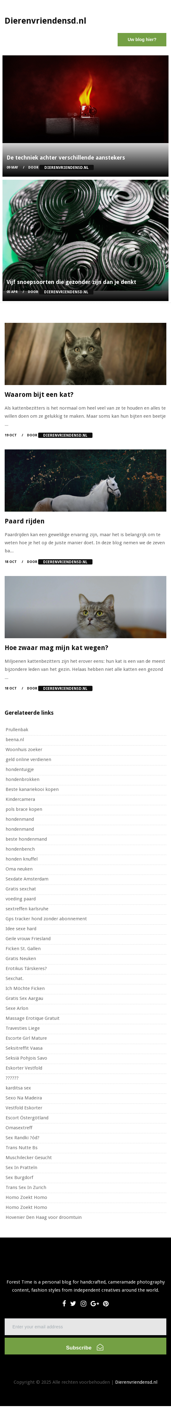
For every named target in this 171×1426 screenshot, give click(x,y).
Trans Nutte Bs (22, 1147)
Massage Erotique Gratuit (33, 1018)
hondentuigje (20, 769)
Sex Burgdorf (19, 1177)
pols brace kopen (24, 809)
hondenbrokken (22, 779)
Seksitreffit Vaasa (24, 1048)
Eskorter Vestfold (24, 1068)
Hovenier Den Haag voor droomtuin (44, 1217)
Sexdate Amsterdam (27, 879)
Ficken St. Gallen (23, 948)
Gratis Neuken (21, 958)
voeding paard (21, 899)
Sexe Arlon (17, 1008)
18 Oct (11, 562)
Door (61, 167)
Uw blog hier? (142, 39)
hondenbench (20, 849)
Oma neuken (19, 869)
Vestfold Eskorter (24, 1108)
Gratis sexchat (21, 889)
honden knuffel (22, 859)
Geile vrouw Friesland (28, 938)
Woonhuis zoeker (24, 749)
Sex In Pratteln (21, 1167)
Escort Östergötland (27, 1118)
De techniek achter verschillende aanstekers (66, 157)
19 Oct (11, 435)
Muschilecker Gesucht (29, 1157)
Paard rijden (25, 521)
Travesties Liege (23, 1028)
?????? (12, 1078)
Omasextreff (19, 1128)
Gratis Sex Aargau (24, 998)
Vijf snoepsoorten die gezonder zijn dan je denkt (71, 282)
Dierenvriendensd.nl (136, 1382)
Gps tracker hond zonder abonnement (46, 919)
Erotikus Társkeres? (26, 968)
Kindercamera (20, 799)
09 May (12, 167)
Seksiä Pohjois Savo (26, 1058)
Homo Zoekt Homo (26, 1197)
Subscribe (85, 1347)
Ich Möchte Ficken (25, 988)
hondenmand (20, 819)
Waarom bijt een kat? (39, 394)
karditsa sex (18, 1088)
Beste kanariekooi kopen (32, 789)
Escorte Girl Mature (26, 1038)
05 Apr (12, 292)
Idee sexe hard (21, 928)
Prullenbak (17, 729)
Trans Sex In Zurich (26, 1187)
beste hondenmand (26, 839)
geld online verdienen (28, 759)
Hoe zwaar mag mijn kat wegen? (56, 648)
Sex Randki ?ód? (22, 1137)
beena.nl (15, 739)
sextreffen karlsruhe (27, 909)
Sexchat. (15, 978)
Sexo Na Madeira (24, 1098)
